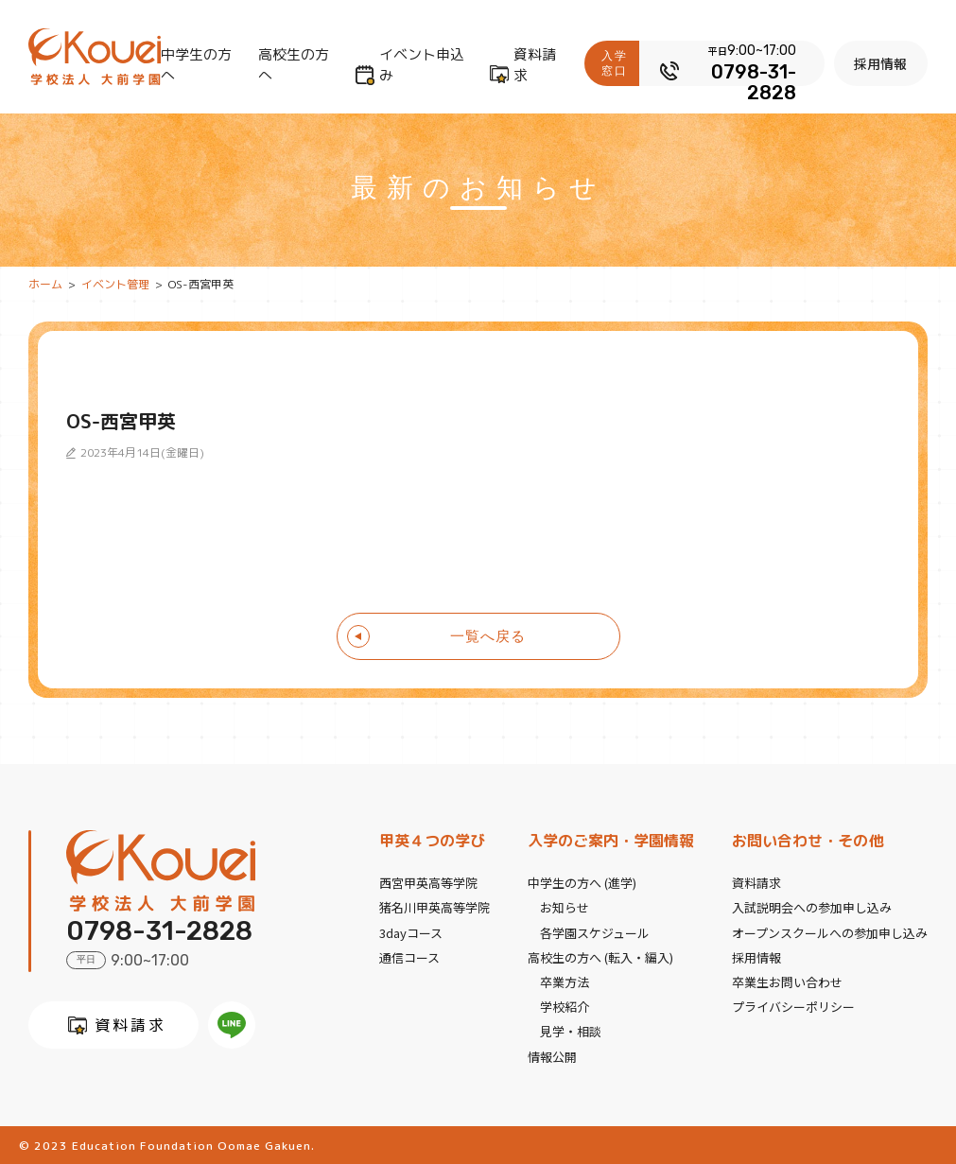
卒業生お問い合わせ (787, 981)
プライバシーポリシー (793, 1006)
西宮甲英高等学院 (428, 883)
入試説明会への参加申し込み (812, 907)
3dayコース (411, 932)
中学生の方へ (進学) (582, 883)
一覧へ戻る (488, 636)
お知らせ (564, 907)
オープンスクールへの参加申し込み (830, 932)
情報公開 (552, 1055)
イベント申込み (421, 64)
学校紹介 (564, 1006)
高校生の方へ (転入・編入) (600, 956)
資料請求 (534, 64)
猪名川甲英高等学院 (434, 907)
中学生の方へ (196, 64)
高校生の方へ (293, 64)
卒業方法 (564, 981)
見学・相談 (570, 1030)
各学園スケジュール (595, 932)
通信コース (409, 956)
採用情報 (881, 63)
